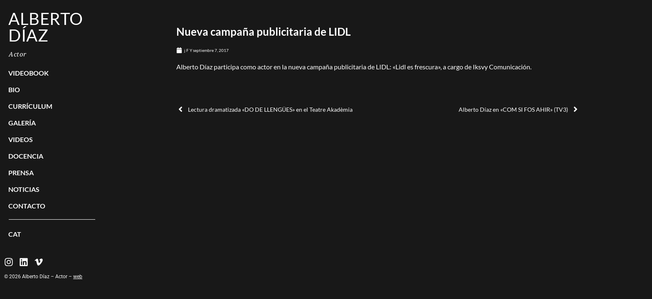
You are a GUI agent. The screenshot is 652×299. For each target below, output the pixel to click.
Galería (22, 123)
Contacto (26, 206)
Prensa (21, 172)
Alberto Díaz (45, 27)
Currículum (30, 106)
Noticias (24, 189)
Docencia (25, 156)
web (77, 276)
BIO (14, 89)
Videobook (28, 73)
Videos (20, 139)
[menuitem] (52, 234)
